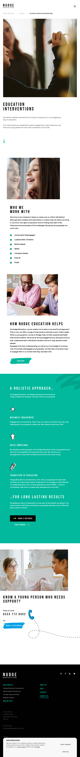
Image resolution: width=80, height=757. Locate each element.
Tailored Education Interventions (13, 688)
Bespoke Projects (8, 697)
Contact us (44, 696)
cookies (37, 747)
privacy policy (21, 747)
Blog (41, 688)
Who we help (8, 701)
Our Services (8, 685)
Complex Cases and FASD (11, 694)
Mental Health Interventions (12, 691)
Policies (5, 737)
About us (43, 685)
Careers (43, 692)
